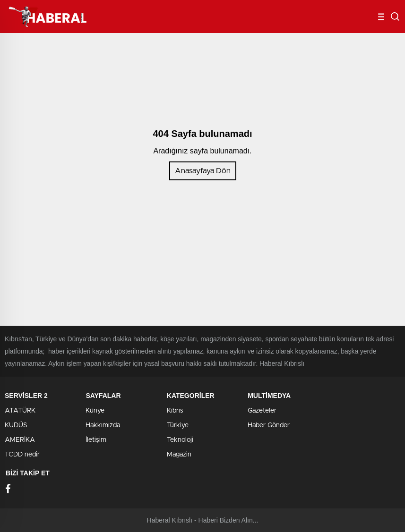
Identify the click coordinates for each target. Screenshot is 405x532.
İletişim (96, 440)
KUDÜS (16, 425)
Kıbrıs (175, 410)
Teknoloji (180, 440)
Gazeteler (262, 410)
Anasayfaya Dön (203, 171)
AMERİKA (20, 440)
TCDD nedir (22, 454)
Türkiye (178, 425)
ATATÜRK (20, 410)
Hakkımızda (103, 425)
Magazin (179, 454)
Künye (95, 410)
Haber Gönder (269, 425)
